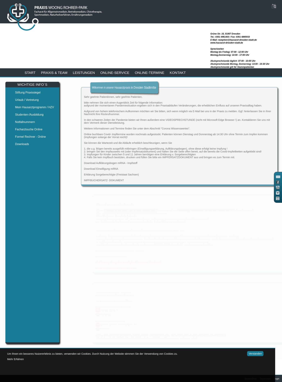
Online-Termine (149, 73)
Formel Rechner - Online (27, 136)
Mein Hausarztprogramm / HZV (31, 107)
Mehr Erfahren (15, 359)
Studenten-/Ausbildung (26, 114)
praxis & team (54, 73)
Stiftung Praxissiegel (24, 92)
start (30, 73)
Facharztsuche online (25, 129)
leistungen (84, 73)
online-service (114, 73)
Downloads (19, 144)
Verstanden (251, 353)
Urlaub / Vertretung (24, 99)
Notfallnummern (22, 121)
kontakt (178, 73)
